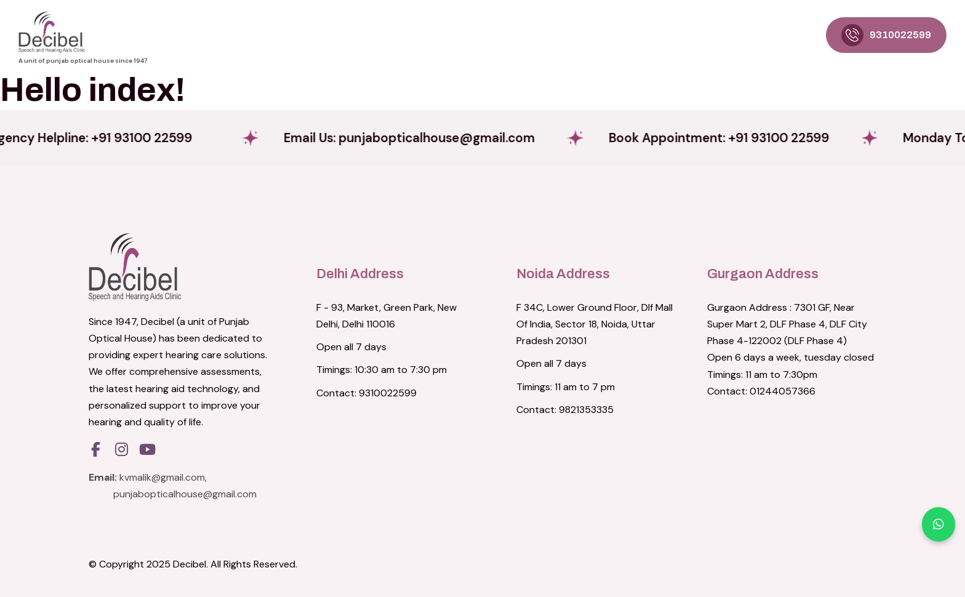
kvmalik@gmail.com (162, 477)
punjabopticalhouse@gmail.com (185, 493)
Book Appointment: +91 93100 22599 (762, 137)
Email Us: (437, 137)
